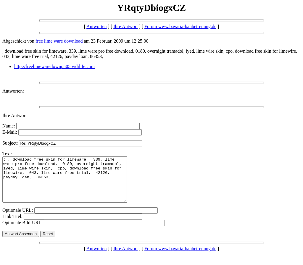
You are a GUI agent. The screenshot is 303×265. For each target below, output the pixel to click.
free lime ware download (59, 40)
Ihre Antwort (125, 26)
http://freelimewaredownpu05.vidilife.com (54, 66)
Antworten (96, 26)
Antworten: (13, 90)
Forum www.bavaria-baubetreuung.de (180, 26)
